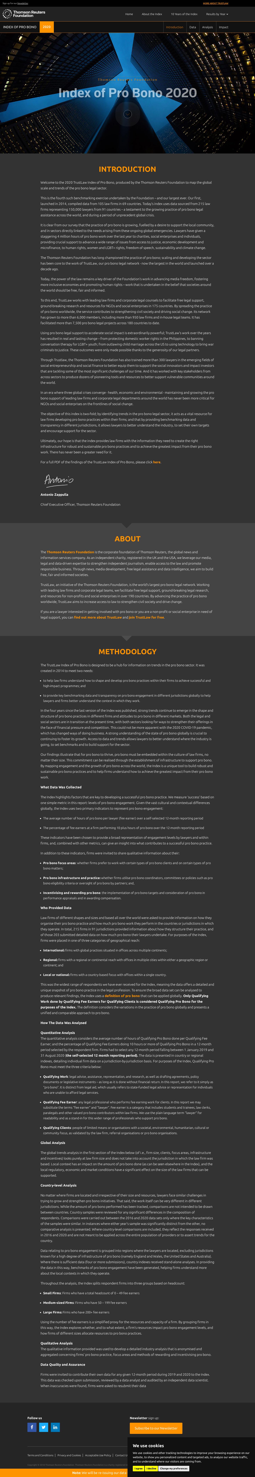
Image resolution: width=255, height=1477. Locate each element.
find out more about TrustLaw (98, 617)
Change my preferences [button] (174, 1468)
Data (192, 27)
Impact (223, 27)
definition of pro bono (122, 996)
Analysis (207, 27)
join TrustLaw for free (146, 617)
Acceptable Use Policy (98, 1455)
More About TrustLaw (215, 3)
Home (129, 14)
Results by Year (217, 14)
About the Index (152, 14)
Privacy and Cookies (69, 1455)
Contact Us (121, 1455)
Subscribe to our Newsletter (156, 1428)
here (156, 462)
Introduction (174, 27)
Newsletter (22, 3)
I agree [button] (139, 1468)
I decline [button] (151, 1468)
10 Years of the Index (184, 14)
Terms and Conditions (40, 1455)
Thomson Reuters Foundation (70, 552)
